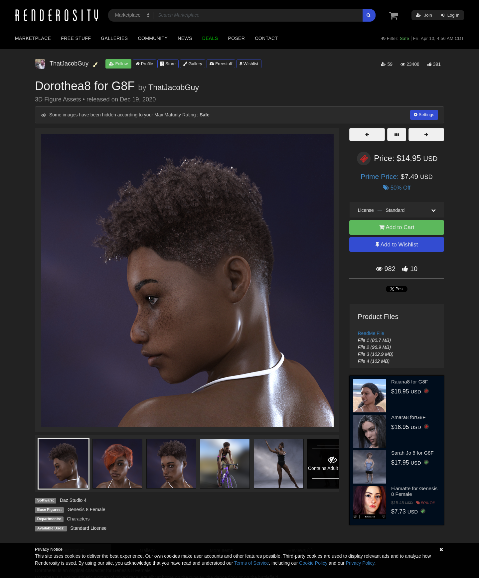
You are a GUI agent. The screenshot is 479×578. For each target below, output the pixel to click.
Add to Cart (396, 227)
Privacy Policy (360, 563)
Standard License (88, 528)
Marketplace (33, 38)
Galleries (114, 38)
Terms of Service (251, 563)
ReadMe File (371, 333)
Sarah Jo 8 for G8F (412, 453)
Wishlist (249, 63)
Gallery (192, 63)
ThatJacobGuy (173, 87)
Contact (266, 38)
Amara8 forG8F (408, 417)
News (185, 38)
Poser (236, 38)
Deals (210, 38)
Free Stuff (76, 38)
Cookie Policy (313, 563)
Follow (118, 63)
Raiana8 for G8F (409, 381)
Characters (78, 518)
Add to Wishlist (397, 244)
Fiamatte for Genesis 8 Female (414, 491)
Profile (144, 63)
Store (168, 63)
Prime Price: (380, 176)
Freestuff (221, 63)
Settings (424, 114)
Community (153, 38)
